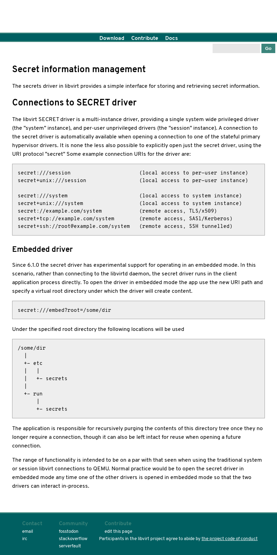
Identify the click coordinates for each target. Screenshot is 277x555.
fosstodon (69, 531)
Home (138, 17)
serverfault (70, 546)
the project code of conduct (230, 538)
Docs (171, 38)
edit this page (118, 531)
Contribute (144, 38)
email (27, 531)
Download (111, 38)
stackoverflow (73, 538)
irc (24, 538)
